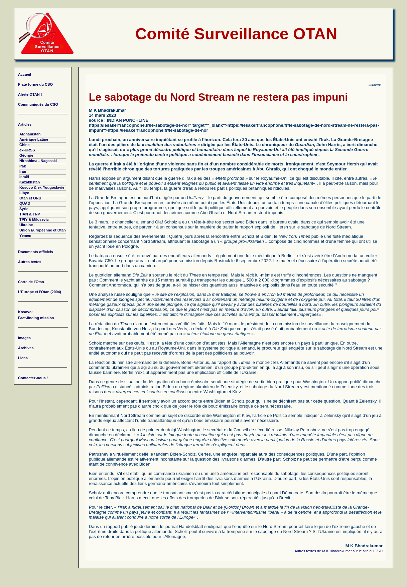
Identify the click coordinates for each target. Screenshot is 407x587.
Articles (24, 124)
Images (24, 338)
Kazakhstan (29, 182)
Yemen (25, 235)
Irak (22, 166)
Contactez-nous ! (33, 378)
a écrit (349, 144)
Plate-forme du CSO (35, 84)
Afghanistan (30, 134)
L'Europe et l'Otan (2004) (39, 292)
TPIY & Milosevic (34, 219)
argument (133, 178)
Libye (24, 193)
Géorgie (26, 155)
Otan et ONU (30, 198)
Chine (24, 145)
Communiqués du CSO (38, 104)
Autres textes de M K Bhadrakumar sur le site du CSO (338, 551)
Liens (23, 358)
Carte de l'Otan (31, 282)
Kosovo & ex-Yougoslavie (41, 187)
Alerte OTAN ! (30, 94)
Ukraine (26, 225)
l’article (259, 415)
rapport (342, 381)
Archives (25, 348)
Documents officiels (35, 252)
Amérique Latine (33, 139)
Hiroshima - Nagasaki (38, 161)
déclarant (124, 434)
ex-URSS (27, 150)
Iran (22, 171)
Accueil (24, 74)
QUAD (24, 203)
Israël (24, 177)
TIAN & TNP (29, 214)
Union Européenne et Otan (42, 230)
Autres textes (29, 262)
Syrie (23, 209)
